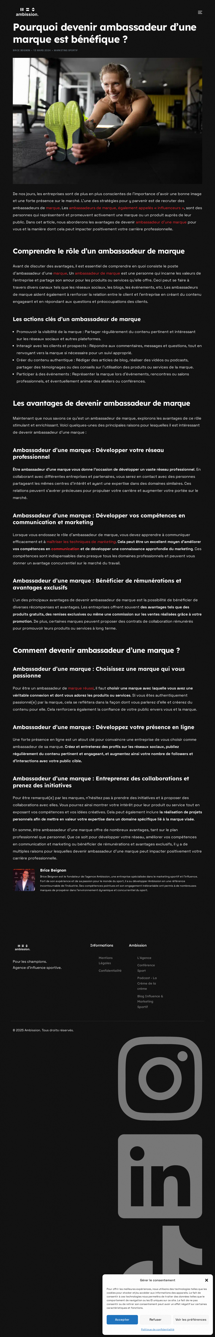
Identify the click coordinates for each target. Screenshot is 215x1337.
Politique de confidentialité (157, 1329)
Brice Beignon (21, 50)
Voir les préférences (191, 1319)
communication (65, 548)
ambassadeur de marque (97, 273)
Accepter (122, 1319)
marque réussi (81, 688)
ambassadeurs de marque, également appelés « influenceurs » (126, 207)
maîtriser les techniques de (81, 541)
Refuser (155, 1319)
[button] (207, 1280)
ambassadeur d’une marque (161, 222)
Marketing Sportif (66, 50)
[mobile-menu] (194, 12)
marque (53, 207)
